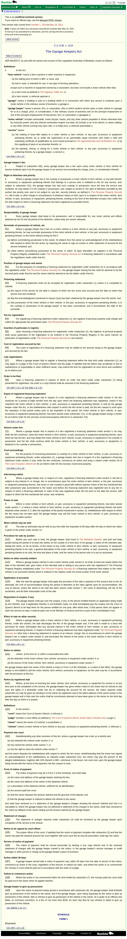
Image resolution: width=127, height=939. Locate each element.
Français (121, 3)
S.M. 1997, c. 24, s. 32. (16, 928)
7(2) (7, 454)
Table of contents (13, 56)
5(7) (7, 360)
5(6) (7, 347)
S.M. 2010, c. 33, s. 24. (16, 422)
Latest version (12, 39)
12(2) (7, 683)
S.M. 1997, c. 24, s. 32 (15, 388)
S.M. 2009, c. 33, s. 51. (16, 156)
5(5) (7, 331)
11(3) (7, 581)
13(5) (7, 832)
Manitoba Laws (10, 7)
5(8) (7, 379)
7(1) (7, 431)
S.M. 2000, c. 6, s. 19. (33, 388)
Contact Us (86, 933)
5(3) (7, 283)
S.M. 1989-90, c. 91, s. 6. (16, 908)
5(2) (7, 266)
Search (26, 7)
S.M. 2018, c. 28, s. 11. (16, 644)
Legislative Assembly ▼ (112, 7)
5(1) (7, 229)
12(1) (7, 654)
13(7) (7, 861)
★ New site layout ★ (12, 11)
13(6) (7, 845)
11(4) (7, 600)
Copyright (57, 933)
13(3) (7, 773)
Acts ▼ (38, 7)
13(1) (7, 709)
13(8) (7, 877)
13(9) (7, 890)
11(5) (7, 620)
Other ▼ (93, 7)
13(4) (7, 819)
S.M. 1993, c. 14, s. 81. (16, 206)
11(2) (7, 562)
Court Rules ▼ (69, 7)
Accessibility (24, 933)
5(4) (7, 318)
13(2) (7, 736)
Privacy (71, 933)
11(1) (7, 539)
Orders (83, 7)
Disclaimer (41, 933)
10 (6, 526)
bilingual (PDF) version (51, 20)
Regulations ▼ (51, 7)
